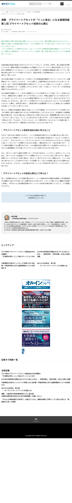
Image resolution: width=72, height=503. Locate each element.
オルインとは (8, 491)
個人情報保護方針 (28, 491)
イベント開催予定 (16, 9)
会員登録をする (36, 203)
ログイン (62, 4)
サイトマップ (23, 495)
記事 (7, 9)
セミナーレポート (30, 399)
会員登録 (54, 4)
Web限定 (4, 28)
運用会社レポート (30, 9)
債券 (68, 399)
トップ (3, 12)
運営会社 (17, 491)
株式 (3, 402)
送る (5, 39)
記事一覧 (9, 12)
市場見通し (12, 399)
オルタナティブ (60, 399)
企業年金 (26, 28)
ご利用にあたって (41, 491)
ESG (52, 399)
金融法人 (20, 399)
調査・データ (51, 9)
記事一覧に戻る (6, 255)
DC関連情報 (41, 9)
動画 (59, 9)
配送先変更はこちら (47, 495)
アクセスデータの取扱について (59, 491)
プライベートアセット (15, 28)
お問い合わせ (34, 495)
